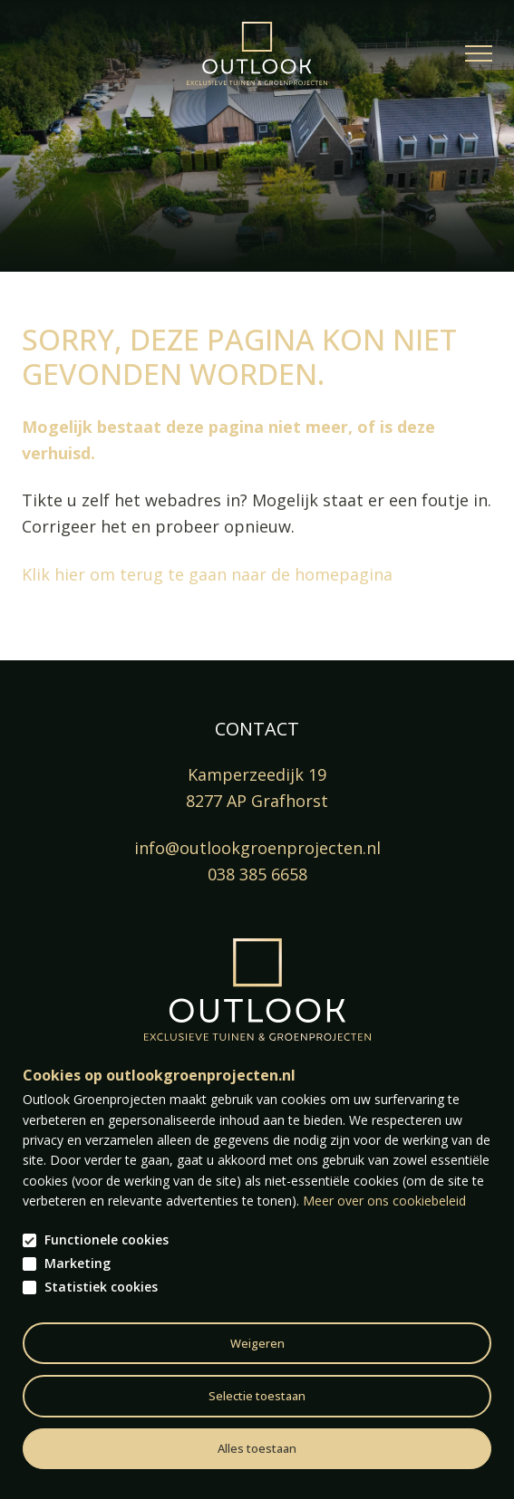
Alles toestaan (257, 1448)
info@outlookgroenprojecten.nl (257, 848)
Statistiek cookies (101, 1287)
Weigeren (257, 1343)
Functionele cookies (106, 1240)
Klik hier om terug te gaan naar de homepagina (207, 574)
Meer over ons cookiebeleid (384, 1200)
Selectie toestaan (257, 1396)
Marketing (77, 1263)
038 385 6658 (257, 874)
